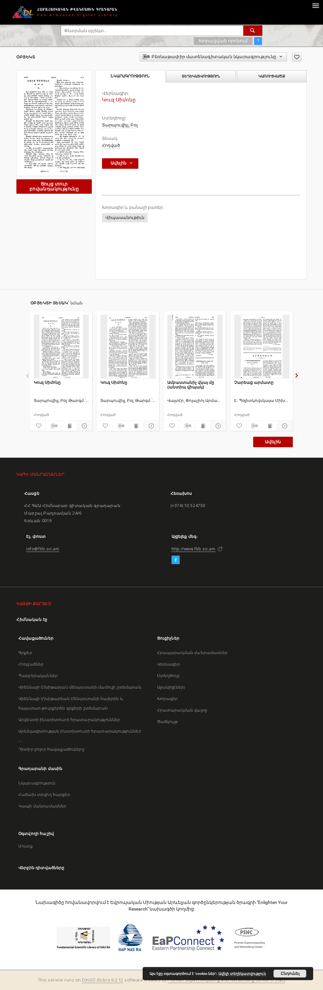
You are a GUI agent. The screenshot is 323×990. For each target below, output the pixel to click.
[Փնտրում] (252, 30)
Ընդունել (290, 973)
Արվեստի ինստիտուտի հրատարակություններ (69, 719)
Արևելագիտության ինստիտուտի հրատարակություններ (79, 731)
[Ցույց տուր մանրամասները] (83, 426)
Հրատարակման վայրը (182, 710)
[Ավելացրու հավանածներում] (296, 57)
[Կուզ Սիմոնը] (61, 346)
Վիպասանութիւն (124, 217)
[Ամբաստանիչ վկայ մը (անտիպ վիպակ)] (195, 346)
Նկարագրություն (36, 783)
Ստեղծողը (168, 675)
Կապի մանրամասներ (42, 806)
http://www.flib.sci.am (193, 549)
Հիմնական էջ (32, 619)
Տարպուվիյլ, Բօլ (120, 125)
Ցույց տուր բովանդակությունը (54, 186)
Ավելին (273, 441)
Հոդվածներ (31, 664)
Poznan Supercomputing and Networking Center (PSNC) (226, 980)
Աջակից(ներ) (171, 687)
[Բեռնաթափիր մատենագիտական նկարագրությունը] (53, 426)
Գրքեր (25, 652)
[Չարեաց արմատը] (261, 346)
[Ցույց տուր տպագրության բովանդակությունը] (68, 426)
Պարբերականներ (38, 675)
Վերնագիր (168, 664)
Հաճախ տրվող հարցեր (44, 794)
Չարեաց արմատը (253, 382)
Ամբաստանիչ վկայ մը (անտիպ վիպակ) (190, 385)
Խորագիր (167, 698)
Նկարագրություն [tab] (130, 76)
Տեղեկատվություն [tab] (201, 76)
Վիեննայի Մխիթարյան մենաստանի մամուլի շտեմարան (79, 687)
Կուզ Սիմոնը (47, 382)
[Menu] (315, 5)
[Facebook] (176, 560)
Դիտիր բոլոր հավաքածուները (51, 749)
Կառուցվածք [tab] (271, 76)
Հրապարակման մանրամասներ (192, 652)
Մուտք (25, 846)
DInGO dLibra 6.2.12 (102, 980)
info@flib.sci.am (42, 549)
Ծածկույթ (167, 721)
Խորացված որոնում (223, 40)
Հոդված (111, 145)
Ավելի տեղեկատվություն (242, 974)
